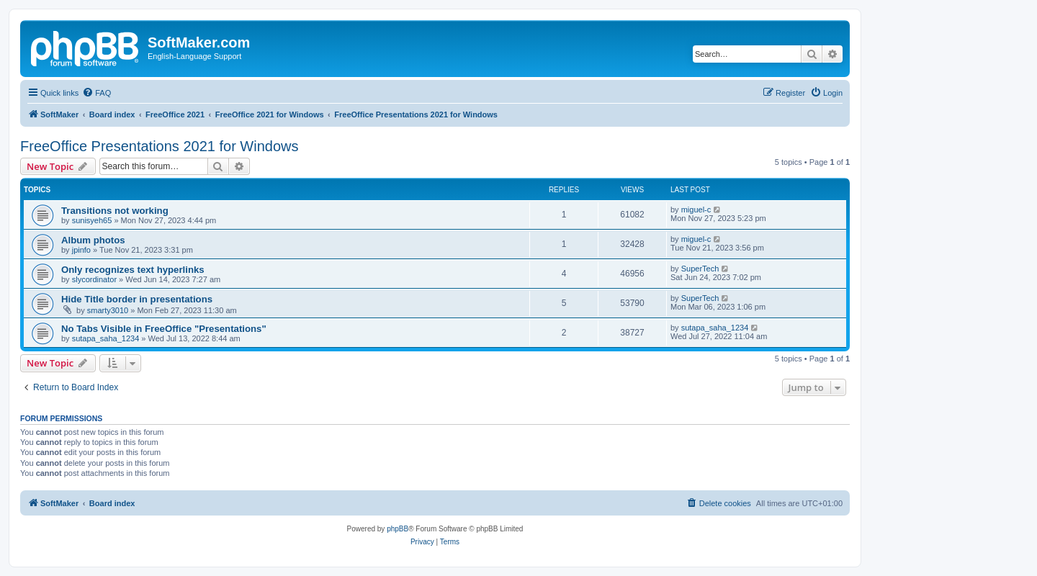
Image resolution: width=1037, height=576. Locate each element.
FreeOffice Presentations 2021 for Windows (159, 146)
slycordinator (94, 279)
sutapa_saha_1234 (106, 338)
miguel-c (696, 209)
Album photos (93, 240)
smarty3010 (107, 310)
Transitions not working (115, 210)
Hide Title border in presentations (136, 299)
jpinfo (81, 250)
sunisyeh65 (92, 220)
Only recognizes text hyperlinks (133, 269)
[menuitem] (96, 93)
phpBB (397, 529)
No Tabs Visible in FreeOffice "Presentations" (163, 328)
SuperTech (700, 268)
